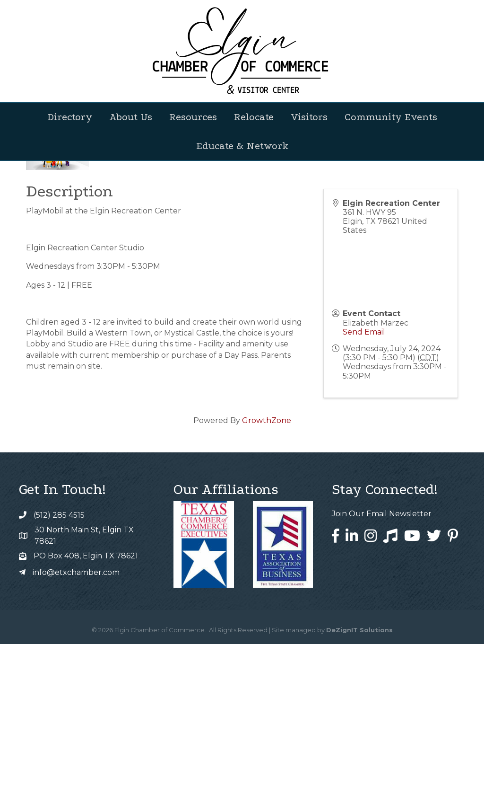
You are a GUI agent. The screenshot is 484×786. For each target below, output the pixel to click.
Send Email (364, 473)
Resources (193, 117)
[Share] (363, 287)
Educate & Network (242, 145)
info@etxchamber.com (76, 714)
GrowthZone (266, 562)
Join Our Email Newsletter (382, 655)
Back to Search (52, 271)
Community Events (391, 117)
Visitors (309, 117)
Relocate (254, 117)
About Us (130, 117)
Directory (69, 117)
